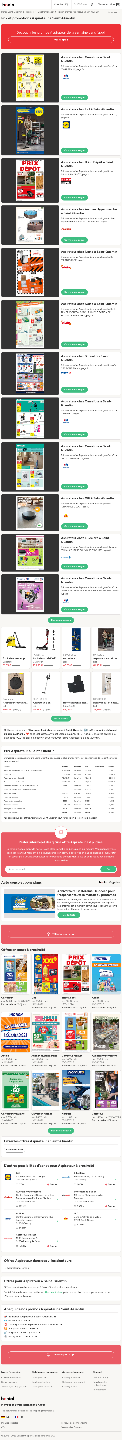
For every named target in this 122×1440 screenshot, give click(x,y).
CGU (3, 1427)
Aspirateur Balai (14, 1149)
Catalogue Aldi (69, 1386)
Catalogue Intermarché (73, 1382)
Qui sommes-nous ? (11, 1377)
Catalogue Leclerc (41, 1382)
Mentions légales (9, 1423)
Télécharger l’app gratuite (14, 1386)
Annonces (114, 12)
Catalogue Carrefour (42, 1386)
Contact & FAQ (100, 1377)
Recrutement (99, 1389)
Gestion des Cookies (71, 1427)
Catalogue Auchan (71, 1377)
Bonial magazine (9, 1382)
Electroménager (46, 12)
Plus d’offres (61, 718)
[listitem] (15, 648)
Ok (108, 869)
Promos (30, 12)
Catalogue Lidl (39, 1377)
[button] (61, 78)
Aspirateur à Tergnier (17, 1267)
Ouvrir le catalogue (74, 97)
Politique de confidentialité (74, 1423)
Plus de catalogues (61, 620)
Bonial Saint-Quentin (11, 12)
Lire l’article (68, 915)
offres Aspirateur (53, 1292)
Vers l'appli (61, 39)
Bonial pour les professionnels (100, 1384)
